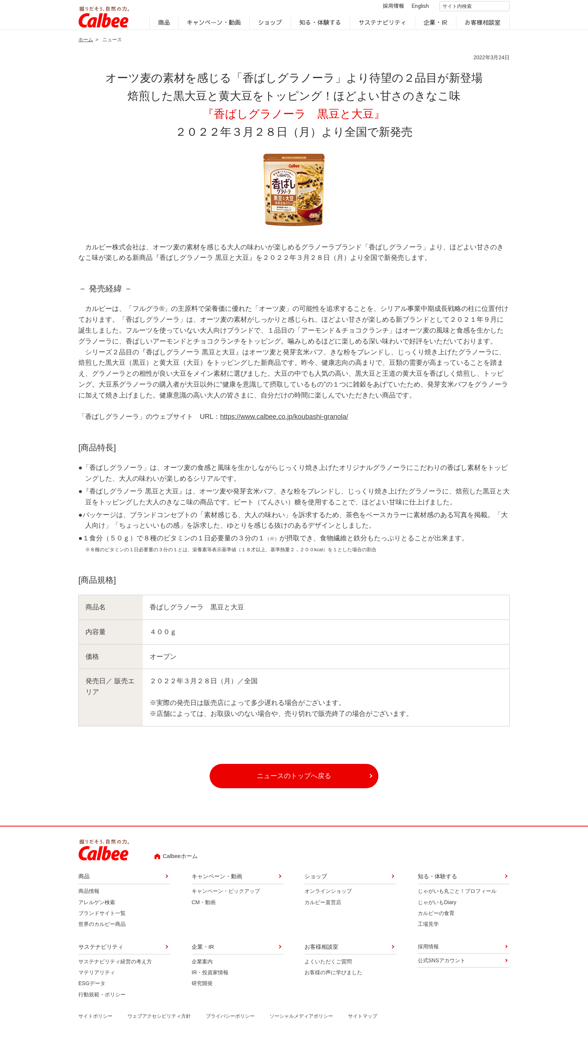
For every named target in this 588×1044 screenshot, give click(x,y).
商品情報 (88, 896)
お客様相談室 (483, 25)
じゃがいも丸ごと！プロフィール (457, 896)
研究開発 (202, 988)
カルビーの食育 (436, 918)
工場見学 (428, 929)
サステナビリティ (382, 25)
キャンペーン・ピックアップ (226, 896)
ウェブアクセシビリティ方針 (159, 1021)
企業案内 (202, 966)
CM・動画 (204, 907)
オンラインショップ (328, 896)
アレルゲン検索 (96, 907)
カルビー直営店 (322, 907)
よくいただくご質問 (328, 966)
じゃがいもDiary (437, 907)
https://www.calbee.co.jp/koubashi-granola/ (284, 421)
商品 (164, 25)
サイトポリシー (95, 1021)
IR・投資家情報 (210, 977)
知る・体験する (320, 25)
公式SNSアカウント (441, 965)
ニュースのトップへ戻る (294, 780)
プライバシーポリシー (230, 1021)
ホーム (85, 44)
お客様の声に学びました (333, 977)
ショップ (270, 25)
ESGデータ (91, 988)
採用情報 (387, 8)
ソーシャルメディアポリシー (301, 1021)
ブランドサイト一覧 (102, 918)
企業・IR (436, 25)
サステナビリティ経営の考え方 (115, 966)
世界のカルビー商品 (102, 929)
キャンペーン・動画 (214, 25)
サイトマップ (362, 1021)
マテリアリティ (96, 977)
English (414, 8)
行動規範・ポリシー (102, 999)
